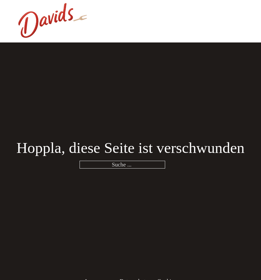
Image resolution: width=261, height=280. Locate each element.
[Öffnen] (241, 21)
